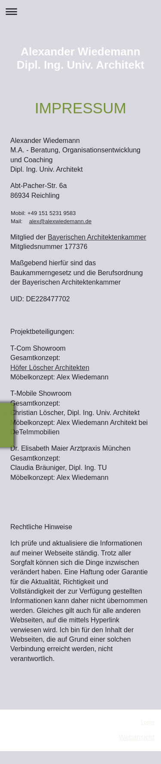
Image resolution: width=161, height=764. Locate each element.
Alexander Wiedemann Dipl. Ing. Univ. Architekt (81, 58)
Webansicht (137, 737)
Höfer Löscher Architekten (49, 367)
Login (148, 722)
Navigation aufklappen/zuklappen (80, 11)
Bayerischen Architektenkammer (97, 237)
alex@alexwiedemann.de (60, 221)
